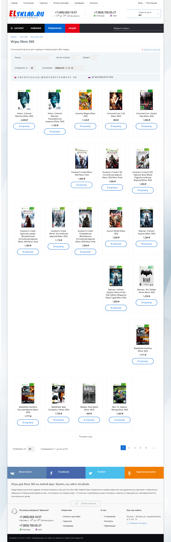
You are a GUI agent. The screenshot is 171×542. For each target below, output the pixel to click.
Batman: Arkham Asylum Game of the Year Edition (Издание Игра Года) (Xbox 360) (116, 293)
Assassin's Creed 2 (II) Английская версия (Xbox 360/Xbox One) (112, 175)
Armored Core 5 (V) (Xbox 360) (116, 114)
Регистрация (151, 3)
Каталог (17, 28)
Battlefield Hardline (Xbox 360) (143, 349)
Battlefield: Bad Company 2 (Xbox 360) (58, 408)
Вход (140, 3)
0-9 (74, 77)
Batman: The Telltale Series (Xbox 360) (146, 291)
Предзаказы (55, 28)
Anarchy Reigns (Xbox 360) (85, 114)
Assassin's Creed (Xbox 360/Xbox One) (81, 173)
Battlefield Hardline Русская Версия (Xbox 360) (28, 410)
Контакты (94, 3)
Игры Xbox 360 (37, 37)
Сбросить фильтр (152, 49)
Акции (72, 28)
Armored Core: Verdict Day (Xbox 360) (146, 114)
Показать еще (85, 436)
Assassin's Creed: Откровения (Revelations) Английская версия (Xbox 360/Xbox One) (85, 236)
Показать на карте (137, 523)
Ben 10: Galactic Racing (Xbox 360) (120, 408)
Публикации (109, 526)
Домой (14, 37)
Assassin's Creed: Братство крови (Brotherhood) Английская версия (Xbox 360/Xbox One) (28, 236)
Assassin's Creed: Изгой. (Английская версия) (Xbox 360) (58, 234)
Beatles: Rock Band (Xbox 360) (89, 408)
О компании (29, 3)
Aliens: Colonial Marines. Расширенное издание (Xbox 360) (54, 117)
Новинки (36, 28)
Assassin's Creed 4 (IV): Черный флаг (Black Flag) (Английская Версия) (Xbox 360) (143, 176)
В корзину (24, 126)
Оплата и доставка (61, 3)
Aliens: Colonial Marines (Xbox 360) (24, 114)
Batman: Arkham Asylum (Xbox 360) (146, 232)
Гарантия (67, 521)
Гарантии (44, 3)
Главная (14, 3)
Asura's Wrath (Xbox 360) (116, 232)
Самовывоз (79, 3)
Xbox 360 (23, 37)
